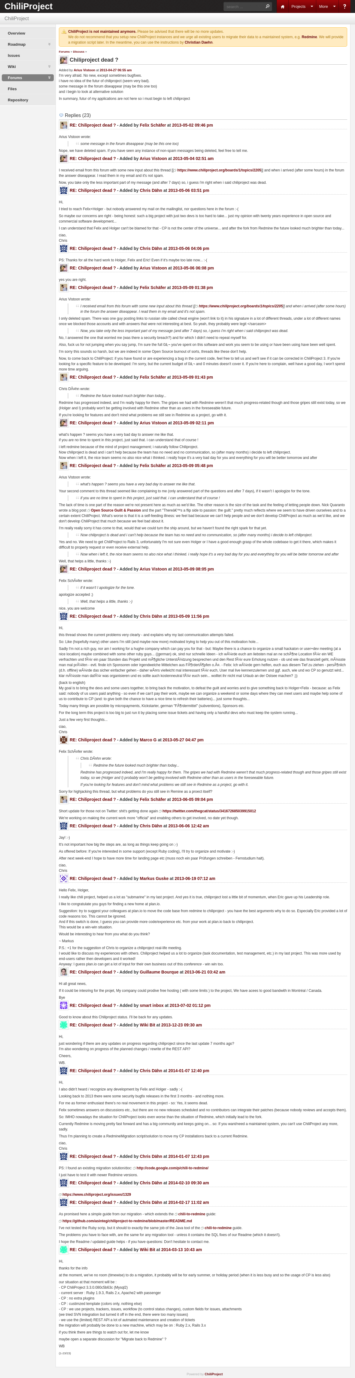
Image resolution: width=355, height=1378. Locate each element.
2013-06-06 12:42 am (188, 825)
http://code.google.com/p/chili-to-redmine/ (172, 1168)
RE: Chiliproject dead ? (93, 125)
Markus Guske (154, 878)
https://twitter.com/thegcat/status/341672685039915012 (209, 811)
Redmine (309, 37)
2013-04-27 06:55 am (116, 70)
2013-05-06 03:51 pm (188, 190)
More (323, 6)
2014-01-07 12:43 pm (188, 1156)
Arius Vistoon (84, 70)
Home (282, 6)
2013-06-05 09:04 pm (192, 799)
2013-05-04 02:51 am (193, 158)
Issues (14, 55)
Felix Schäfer (153, 125)
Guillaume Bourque (159, 972)
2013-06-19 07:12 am (194, 878)
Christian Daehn (199, 42)
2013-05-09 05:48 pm (192, 465)
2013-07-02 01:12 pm (190, 1005)
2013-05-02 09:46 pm (192, 125)
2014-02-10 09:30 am (188, 1182)
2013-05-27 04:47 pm (183, 739)
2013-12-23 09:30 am (181, 1025)
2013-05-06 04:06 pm (188, 248)
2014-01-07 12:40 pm (188, 1070)
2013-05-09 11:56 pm (188, 616)
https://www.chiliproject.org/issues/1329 (96, 1194)
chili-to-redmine (191, 1214)
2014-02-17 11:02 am (188, 1202)
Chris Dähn (151, 190)
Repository (18, 100)
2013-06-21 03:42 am (205, 972)
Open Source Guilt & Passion (116, 510)
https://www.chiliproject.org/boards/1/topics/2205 (219, 170)
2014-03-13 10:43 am (181, 1249)
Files (12, 89)
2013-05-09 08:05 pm (193, 569)
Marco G (148, 739)
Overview (16, 33)
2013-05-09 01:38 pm (192, 287)
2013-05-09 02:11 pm (193, 422)
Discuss (78, 51)
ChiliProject (29, 6)
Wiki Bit (147, 1025)
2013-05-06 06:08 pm (193, 268)
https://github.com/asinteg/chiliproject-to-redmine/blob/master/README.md (127, 1221)
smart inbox (152, 1005)
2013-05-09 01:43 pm (192, 377)
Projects (298, 6)
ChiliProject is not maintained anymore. (102, 31)
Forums (64, 51)
